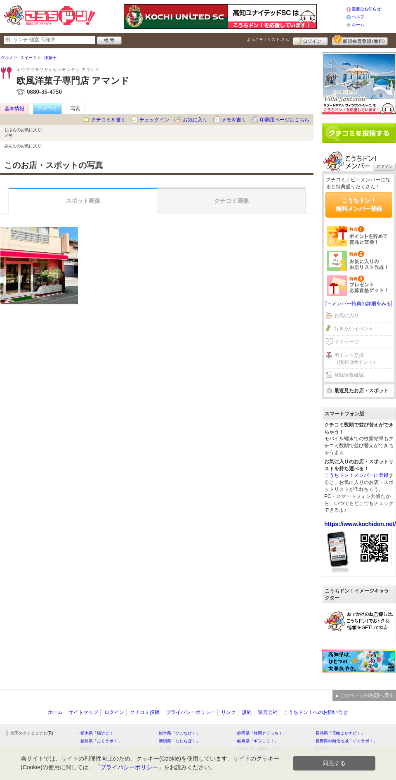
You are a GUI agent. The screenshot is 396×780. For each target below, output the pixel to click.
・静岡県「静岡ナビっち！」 (260, 733)
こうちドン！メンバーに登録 (356, 475)
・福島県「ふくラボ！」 (99, 741)
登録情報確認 (349, 375)
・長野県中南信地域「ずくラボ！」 (344, 741)
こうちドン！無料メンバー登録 (359, 204)
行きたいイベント (354, 329)
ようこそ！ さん (268, 39)
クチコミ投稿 (145, 712)
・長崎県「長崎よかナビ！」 (338, 733)
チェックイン (154, 120)
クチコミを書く (108, 120)
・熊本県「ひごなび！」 (177, 733)
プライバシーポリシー (190, 712)
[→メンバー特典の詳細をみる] (359, 303)
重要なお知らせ (366, 9)
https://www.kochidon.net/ (360, 524)
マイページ (346, 342)
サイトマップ (83, 712)
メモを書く (234, 120)
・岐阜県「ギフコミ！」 (255, 741)
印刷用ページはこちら (284, 120)
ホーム (358, 24)
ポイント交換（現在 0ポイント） (356, 358)
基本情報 (14, 108)
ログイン (310, 40)
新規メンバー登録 (360, 40)
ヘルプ (358, 16)
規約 (247, 712)
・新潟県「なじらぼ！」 (177, 741)
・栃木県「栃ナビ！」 (97, 733)
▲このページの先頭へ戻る (364, 695)
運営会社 (268, 712)
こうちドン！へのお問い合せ (315, 712)
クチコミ (47, 108)
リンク (228, 712)
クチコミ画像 (231, 200)
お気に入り (195, 120)
